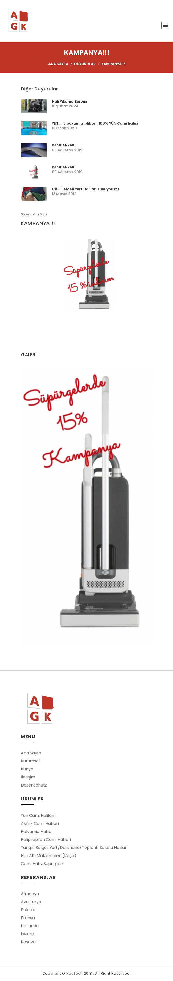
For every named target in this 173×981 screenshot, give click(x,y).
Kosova (28, 942)
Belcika (28, 910)
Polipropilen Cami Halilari (46, 840)
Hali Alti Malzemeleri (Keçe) (48, 856)
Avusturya (31, 902)
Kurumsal (30, 761)
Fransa (28, 918)
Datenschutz (34, 785)
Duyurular (85, 63)
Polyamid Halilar (37, 832)
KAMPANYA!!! (63, 145)
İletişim (28, 777)
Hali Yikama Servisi (69, 101)
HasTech (74, 973)
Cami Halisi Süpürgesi (42, 864)
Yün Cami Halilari (37, 816)
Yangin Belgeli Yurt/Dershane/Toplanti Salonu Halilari (74, 848)
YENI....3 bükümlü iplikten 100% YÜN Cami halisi (95, 123)
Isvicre (27, 934)
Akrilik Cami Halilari (40, 824)
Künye (27, 769)
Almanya (30, 894)
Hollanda (30, 926)
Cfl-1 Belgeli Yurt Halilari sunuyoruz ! (85, 189)
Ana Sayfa (58, 63)
